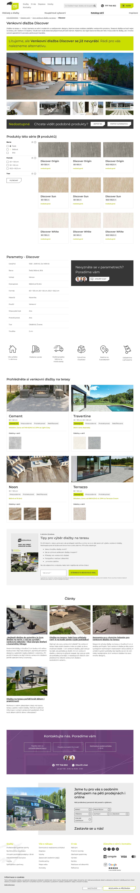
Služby (26, 4)
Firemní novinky (77, 851)
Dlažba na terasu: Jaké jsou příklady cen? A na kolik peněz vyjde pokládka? (69, 638)
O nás (33, 4)
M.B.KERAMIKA (12, 18)
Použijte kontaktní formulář (68, 747)
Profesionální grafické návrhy (18, 848)
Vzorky (50, 4)
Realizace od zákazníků (79, 864)
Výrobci (74, 858)
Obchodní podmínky (79, 854)
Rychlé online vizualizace (16, 851)
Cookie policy (44, 861)
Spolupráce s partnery (15, 864)
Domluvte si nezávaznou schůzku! (52, 848)
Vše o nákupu (45, 844)
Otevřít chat (80, 765)
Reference (75, 868)
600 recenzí (117, 870)
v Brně (101, 747)
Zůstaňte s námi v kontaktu (117, 844)
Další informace (9, 885)
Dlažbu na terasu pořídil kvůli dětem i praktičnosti (25, 700)
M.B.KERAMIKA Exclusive (16, 858)
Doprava (41, 4)
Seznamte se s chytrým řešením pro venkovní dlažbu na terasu (111, 638)
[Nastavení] (92, 888)
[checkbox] (8, 146)
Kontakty (27, 7)
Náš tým (74, 848)
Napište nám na (37, 747)
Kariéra (73, 861)
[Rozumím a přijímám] (119, 888)
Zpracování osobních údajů (49, 858)
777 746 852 (60, 765)
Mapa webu (43, 864)
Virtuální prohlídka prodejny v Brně (20, 854)
